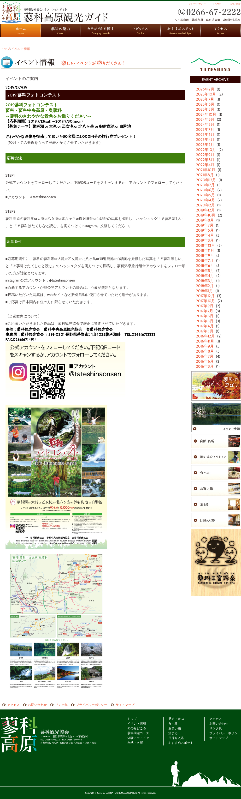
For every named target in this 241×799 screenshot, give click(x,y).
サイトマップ (125, 705)
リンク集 (61, 705)
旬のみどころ (136, 728)
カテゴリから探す (101, 30)
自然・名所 (135, 743)
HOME (21, 30)
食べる (173, 723)
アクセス (218, 4)
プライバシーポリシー (197, 4)
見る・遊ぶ (176, 719)
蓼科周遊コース (138, 733)
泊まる (173, 733)
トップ (5, 49)
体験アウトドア (138, 738)
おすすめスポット (181, 30)
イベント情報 (20, 49)
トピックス (141, 30)
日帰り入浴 (176, 738)
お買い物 (174, 728)
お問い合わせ (235, 4)
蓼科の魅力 (61, 30)
